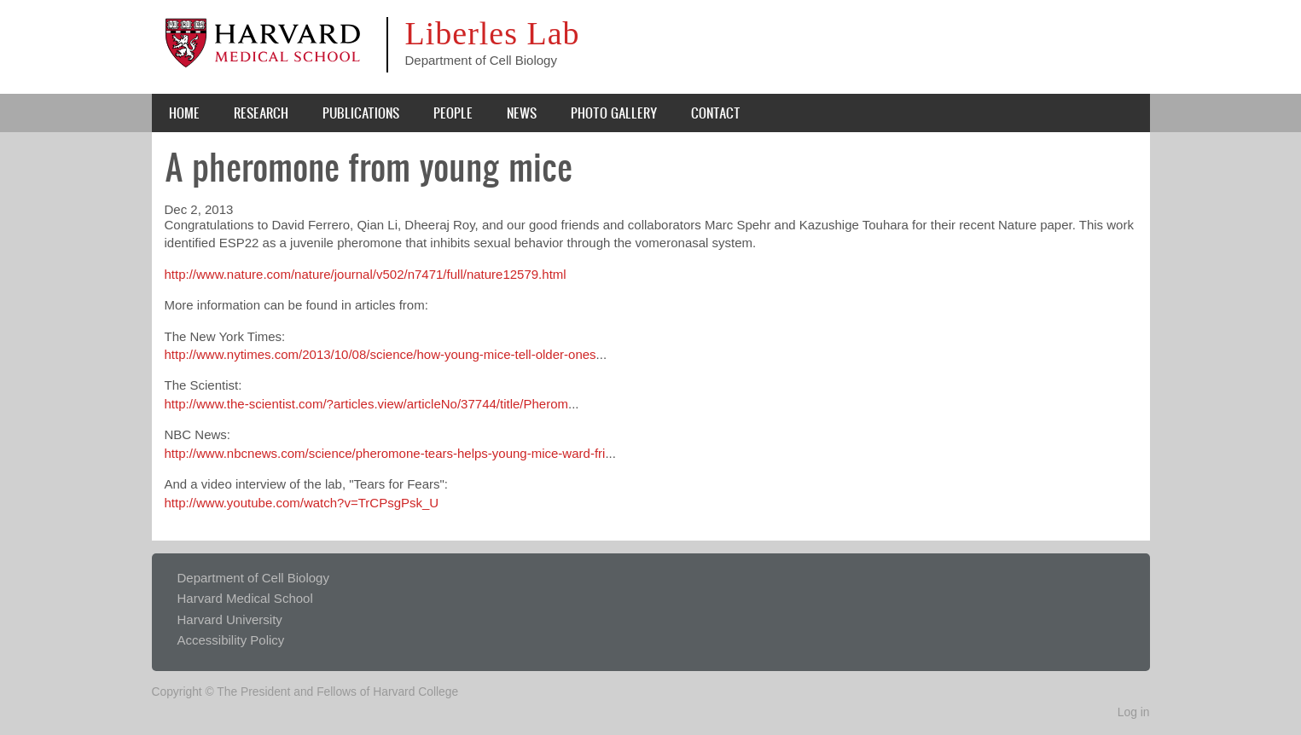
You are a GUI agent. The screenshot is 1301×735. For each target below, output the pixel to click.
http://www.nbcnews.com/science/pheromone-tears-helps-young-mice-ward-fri (385, 453)
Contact (716, 112)
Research (261, 112)
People (453, 112)
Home (184, 112)
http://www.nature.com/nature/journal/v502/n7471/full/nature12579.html (365, 274)
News (522, 112)
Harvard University (229, 619)
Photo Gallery (614, 112)
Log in (1134, 712)
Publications (360, 112)
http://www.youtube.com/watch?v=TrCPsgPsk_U (302, 502)
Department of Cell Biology (253, 577)
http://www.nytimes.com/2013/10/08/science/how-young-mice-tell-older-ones (380, 354)
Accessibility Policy (231, 640)
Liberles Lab (492, 33)
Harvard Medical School (245, 598)
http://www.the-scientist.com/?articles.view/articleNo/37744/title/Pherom (367, 403)
